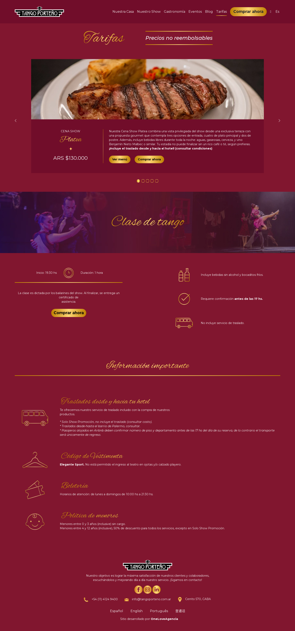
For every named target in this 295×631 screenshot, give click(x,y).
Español (116, 611)
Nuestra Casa (123, 12)
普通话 (180, 611)
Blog (209, 12)
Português (159, 611)
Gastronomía (174, 12)
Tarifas (221, 12)
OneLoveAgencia (164, 619)
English (136, 611)
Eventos (195, 12)
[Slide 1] (138, 181)
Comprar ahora (248, 11)
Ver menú (119, 159)
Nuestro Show (149, 12)
